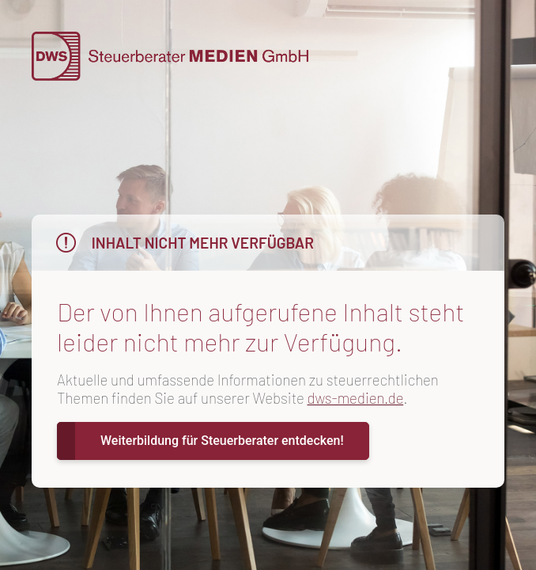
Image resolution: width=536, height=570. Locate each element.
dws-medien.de (355, 398)
